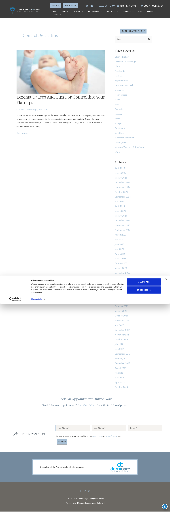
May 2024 (119, 202)
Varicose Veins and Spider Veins (129, 147)
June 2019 (119, 350)
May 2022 (119, 302)
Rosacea (118, 114)
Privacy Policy (97, 438)
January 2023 (121, 269)
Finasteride (120, 71)
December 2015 (122, 365)
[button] (54, 5)
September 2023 (122, 231)
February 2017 (121, 360)
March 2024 (120, 212)
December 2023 (122, 221)
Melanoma (119, 90)
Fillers (117, 66)
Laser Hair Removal (124, 85)
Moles (117, 99)
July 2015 (119, 374)
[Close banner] (166, 489)
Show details (36, 509)
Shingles (118, 123)
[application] (70, 12)
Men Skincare (121, 95)
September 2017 (122, 355)
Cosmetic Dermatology (27, 110)
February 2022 (121, 307)
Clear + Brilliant (122, 56)
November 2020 (122, 322)
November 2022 (122, 279)
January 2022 (121, 312)
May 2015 (119, 379)
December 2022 (122, 274)
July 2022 (119, 293)
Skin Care (43, 110)
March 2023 (120, 259)
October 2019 (121, 341)
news (117, 104)
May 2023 (119, 250)
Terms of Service (111, 438)
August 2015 (120, 369)
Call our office (86, 407)
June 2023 (119, 245)
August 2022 (120, 288)
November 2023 (122, 226)
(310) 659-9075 (126, 5)
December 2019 (122, 331)
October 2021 (121, 317)
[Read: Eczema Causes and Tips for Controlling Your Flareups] (61, 72)
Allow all (143, 492)
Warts (117, 152)
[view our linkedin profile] (90, 6)
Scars (117, 118)
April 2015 (120, 384)
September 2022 (123, 283)
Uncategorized (121, 142)
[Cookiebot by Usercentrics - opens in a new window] (15, 509)
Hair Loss (119, 76)
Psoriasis (119, 109)
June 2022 (119, 298)
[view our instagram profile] (86, 6)
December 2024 (122, 183)
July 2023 (119, 240)
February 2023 (121, 264)
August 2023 (120, 236)
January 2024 (121, 216)
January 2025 (121, 178)
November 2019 (122, 336)
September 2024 (123, 197)
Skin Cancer (120, 128)
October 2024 (121, 193)
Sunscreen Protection (124, 138)
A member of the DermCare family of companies (62, 469)
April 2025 (120, 169)
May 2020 (119, 326)
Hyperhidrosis (121, 80)
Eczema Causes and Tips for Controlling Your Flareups (61, 99)
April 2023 (120, 255)
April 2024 (120, 207)
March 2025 (120, 173)
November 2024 (122, 188)
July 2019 (119, 346)
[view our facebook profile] (82, 6)
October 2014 (121, 388)
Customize (144, 500)
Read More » (22, 134)
